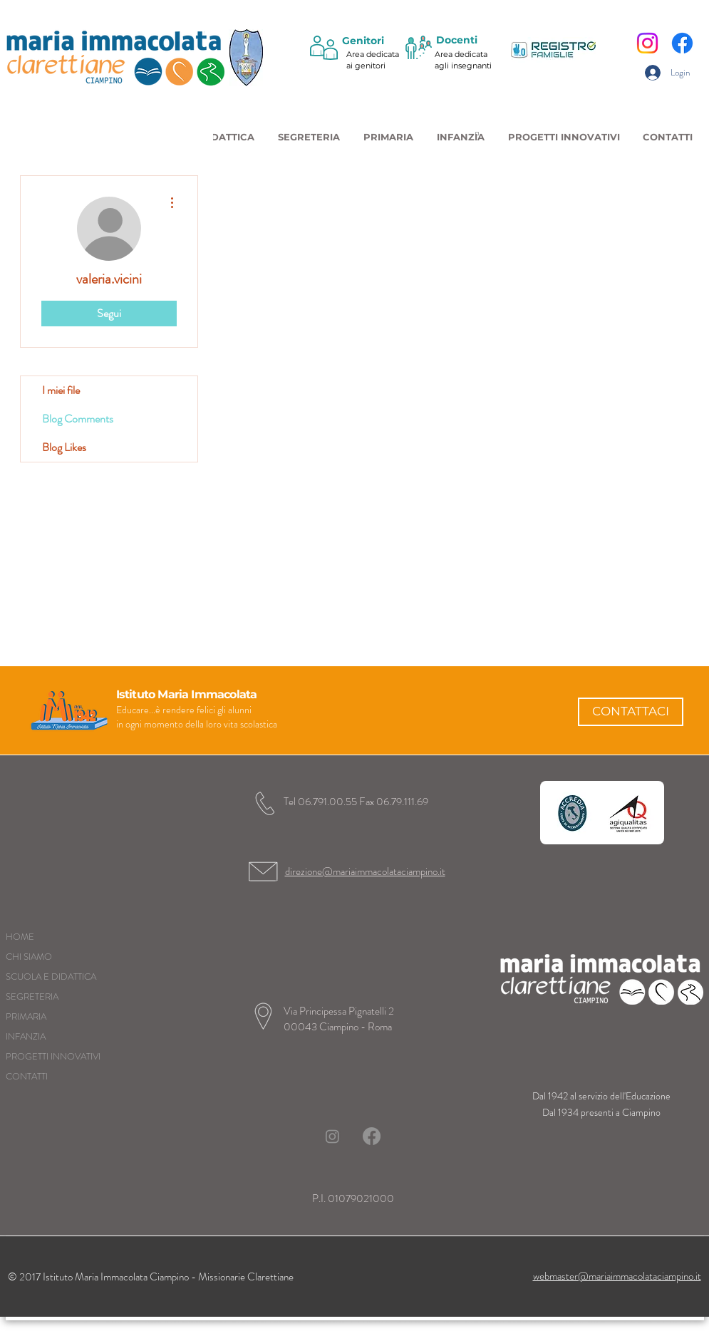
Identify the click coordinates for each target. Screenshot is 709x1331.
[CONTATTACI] (630, 712)
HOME (20, 936)
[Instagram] (647, 43)
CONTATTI (27, 1076)
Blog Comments (77, 418)
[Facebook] (682, 43)
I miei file (61, 390)
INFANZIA (26, 1036)
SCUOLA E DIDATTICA (51, 976)
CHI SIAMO (29, 956)
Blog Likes (64, 447)
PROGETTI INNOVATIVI (53, 1056)
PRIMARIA (26, 1016)
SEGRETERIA (32, 996)
